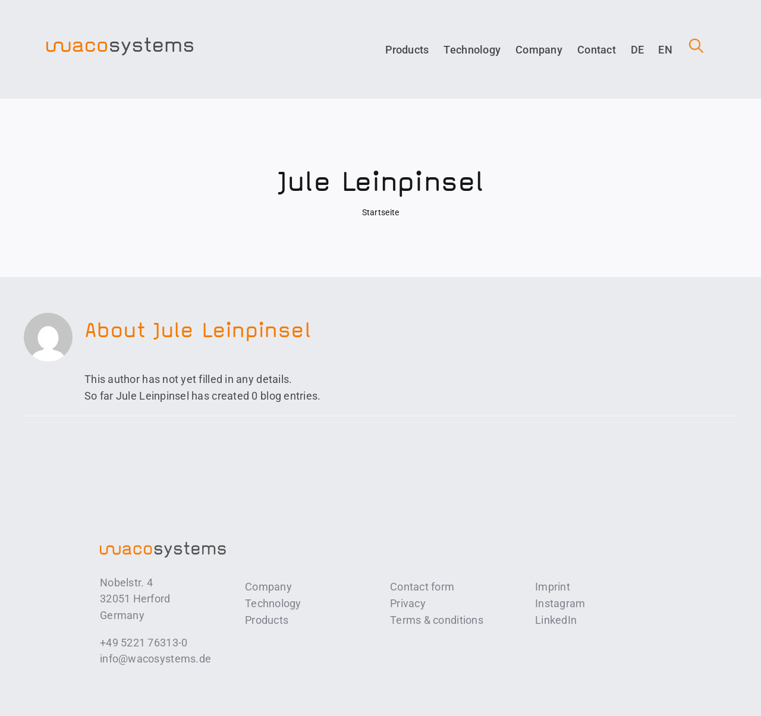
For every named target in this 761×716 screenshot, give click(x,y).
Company (268, 586)
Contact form (422, 586)
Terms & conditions (436, 620)
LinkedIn (556, 620)
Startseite (381, 212)
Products (266, 620)
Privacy (408, 603)
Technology (273, 603)
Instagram (560, 603)
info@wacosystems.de (155, 658)
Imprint (552, 586)
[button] (688, 50)
